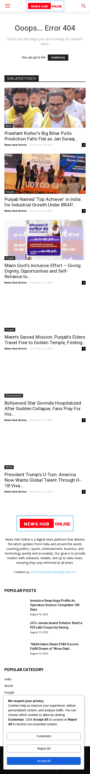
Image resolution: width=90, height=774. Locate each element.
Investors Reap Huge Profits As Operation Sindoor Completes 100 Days (54, 605)
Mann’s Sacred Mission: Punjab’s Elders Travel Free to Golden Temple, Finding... (45, 339)
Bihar (9, 125)
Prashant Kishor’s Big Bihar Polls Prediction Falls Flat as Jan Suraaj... (41, 136)
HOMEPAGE (58, 57)
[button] (84, 6)
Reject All (43, 748)
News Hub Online (15, 144)
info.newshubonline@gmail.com (53, 572)
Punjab (10, 191)
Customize (43, 736)
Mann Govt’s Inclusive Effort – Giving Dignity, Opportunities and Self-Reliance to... (42, 271)
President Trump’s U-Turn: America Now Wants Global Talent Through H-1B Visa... (42, 480)
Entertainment (14, 395)
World (9, 467)
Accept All (43, 761)
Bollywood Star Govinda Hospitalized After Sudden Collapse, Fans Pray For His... (42, 408)
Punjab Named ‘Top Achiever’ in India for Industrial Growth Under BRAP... (42, 202)
